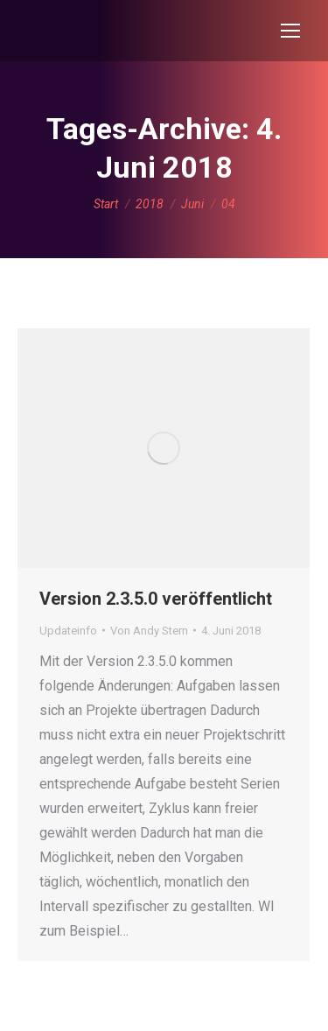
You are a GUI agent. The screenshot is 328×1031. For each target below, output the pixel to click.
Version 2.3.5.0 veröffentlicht (155, 598)
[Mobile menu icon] (290, 30)
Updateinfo (68, 630)
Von (149, 630)
